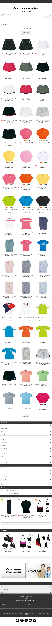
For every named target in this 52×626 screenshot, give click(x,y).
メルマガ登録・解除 (45, 613)
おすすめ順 (23, 28)
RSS (25, 614)
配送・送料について (16, 613)
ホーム (4, 613)
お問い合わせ (3, 609)
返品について (22, 613)
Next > (28, 32)
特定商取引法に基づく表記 (29, 613)
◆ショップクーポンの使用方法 (26, 490)
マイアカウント (3, 604)
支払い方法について (9, 613)
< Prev (23, 32)
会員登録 (28, 604)
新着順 (30, 28)
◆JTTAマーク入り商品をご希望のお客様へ (26, 493)
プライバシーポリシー (38, 613)
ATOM (27, 614)
